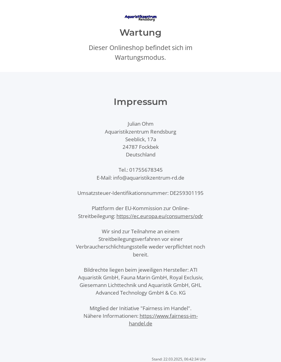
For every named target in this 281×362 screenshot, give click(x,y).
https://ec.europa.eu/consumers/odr (159, 216)
